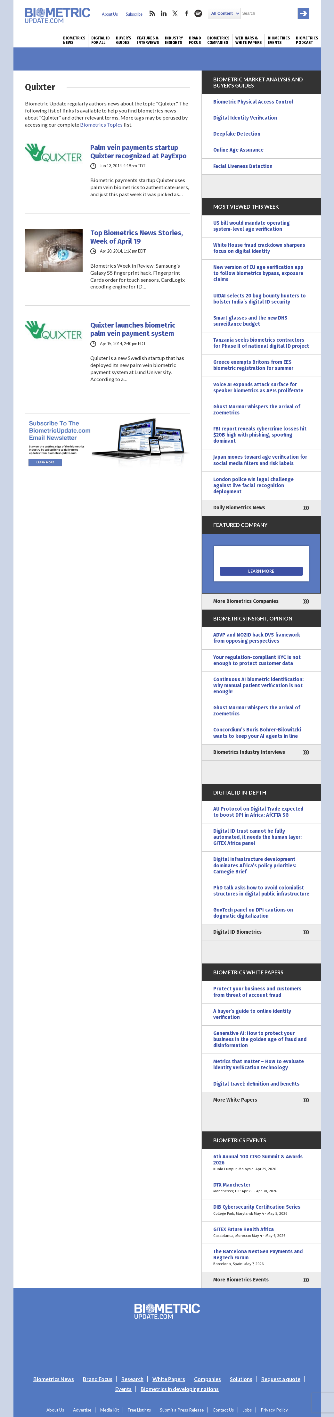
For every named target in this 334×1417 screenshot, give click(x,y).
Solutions (241, 1379)
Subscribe (134, 14)
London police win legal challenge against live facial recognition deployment (253, 486)
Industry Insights (174, 40)
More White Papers (235, 1100)
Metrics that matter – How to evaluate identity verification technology (258, 1065)
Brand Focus (195, 40)
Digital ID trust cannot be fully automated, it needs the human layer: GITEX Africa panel (257, 837)
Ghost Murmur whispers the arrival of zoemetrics (256, 410)
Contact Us (223, 1410)
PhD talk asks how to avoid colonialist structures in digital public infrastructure (261, 891)
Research (132, 1379)
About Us (110, 14)
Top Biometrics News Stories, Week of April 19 (136, 237)
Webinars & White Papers (248, 40)
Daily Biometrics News (239, 508)
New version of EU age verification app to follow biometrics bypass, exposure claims (258, 273)
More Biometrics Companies (246, 601)
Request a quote (280, 1379)
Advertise (82, 1410)
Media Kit (109, 1410)
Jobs (247, 1410)
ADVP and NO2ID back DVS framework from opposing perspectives (256, 638)
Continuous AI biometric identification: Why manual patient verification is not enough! (258, 686)
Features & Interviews (148, 40)
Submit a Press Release (182, 1410)
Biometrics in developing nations (180, 1389)
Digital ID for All (100, 40)
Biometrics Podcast (307, 40)
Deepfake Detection (236, 134)
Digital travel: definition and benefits (256, 1084)
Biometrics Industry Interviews (249, 752)
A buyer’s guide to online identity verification (252, 1014)
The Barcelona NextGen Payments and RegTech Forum (261, 1258)
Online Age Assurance (238, 150)
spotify (198, 13)
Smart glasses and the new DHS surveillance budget (250, 321)
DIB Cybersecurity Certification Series (261, 1210)
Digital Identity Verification (245, 118)
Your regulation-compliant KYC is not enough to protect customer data (257, 660)
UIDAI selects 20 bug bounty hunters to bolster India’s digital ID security (259, 299)
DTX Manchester (261, 1188)
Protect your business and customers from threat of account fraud (257, 992)
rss (152, 13)
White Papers (168, 1379)
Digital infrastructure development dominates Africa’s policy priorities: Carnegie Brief (254, 865)
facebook (186, 13)
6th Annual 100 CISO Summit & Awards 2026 (261, 1163)
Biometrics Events (279, 40)
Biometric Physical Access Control (253, 102)
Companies (207, 1379)
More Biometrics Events (241, 1280)
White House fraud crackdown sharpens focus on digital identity (259, 248)
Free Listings (139, 1410)
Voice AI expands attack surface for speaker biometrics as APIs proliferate (258, 388)
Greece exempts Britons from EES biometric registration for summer (253, 365)
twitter (175, 13)
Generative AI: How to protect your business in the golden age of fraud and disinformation (259, 1039)
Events (123, 1389)
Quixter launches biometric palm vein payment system (132, 329)
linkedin (163, 13)
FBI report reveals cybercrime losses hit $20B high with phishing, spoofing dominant (259, 435)
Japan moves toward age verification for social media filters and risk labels (260, 460)
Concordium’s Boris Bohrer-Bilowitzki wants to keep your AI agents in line (257, 733)
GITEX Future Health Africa (261, 1233)
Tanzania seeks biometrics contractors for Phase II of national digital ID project (261, 343)
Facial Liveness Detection (243, 166)
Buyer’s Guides (123, 40)
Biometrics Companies (218, 40)
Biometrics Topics (101, 124)
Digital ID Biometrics (237, 932)
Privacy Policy (274, 1410)
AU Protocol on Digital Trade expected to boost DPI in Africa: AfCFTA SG (258, 812)
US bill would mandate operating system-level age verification (251, 226)
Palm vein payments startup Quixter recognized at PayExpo (138, 152)
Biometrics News (74, 40)
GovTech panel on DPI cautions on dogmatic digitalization (253, 913)
